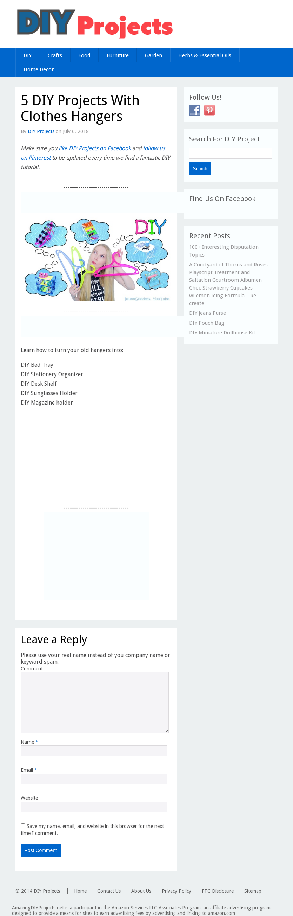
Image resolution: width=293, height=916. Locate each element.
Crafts (55, 55)
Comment (32, 668)
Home (80, 891)
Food (84, 55)
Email (29, 770)
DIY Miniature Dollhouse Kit (222, 333)
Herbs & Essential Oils (204, 55)
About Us (141, 891)
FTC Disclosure (218, 891)
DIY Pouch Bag (206, 323)
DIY (28, 55)
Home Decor (39, 69)
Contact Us (109, 891)
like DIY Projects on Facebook (95, 148)
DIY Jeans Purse (207, 313)
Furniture (118, 55)
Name (29, 742)
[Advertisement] (103, 202)
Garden (153, 55)
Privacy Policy (176, 891)
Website (29, 798)
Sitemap (252, 891)
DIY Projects (41, 131)
